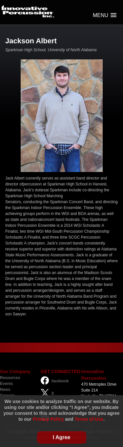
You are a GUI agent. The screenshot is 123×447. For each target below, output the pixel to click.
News (5, 389)
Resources (10, 377)
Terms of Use (88, 419)
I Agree (62, 437)
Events (6, 383)
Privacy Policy (48, 419)
